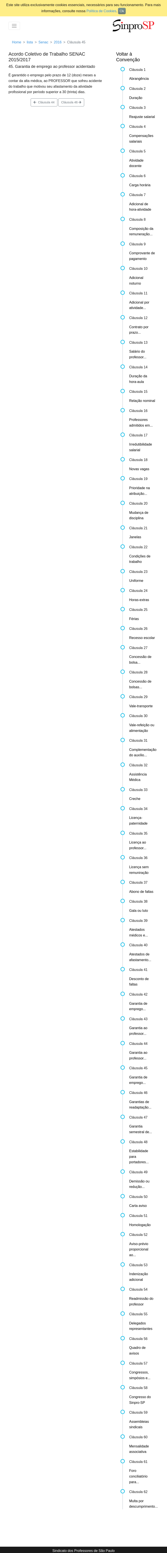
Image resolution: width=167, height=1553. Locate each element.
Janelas (135, 537)
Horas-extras (139, 600)
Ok (122, 11)
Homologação (140, 1225)
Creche (134, 799)
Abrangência (139, 78)
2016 (58, 42)
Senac (43, 42)
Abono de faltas (141, 892)
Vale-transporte (141, 706)
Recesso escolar (142, 638)
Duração (135, 98)
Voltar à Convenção (128, 56)
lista (30, 42)
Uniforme (136, 581)
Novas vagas (139, 469)
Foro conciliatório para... (138, 1476)
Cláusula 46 (71, 102)
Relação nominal (142, 401)
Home (16, 42)
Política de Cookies (101, 11)
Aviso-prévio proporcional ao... (138, 1249)
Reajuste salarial (142, 117)
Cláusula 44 (44, 102)
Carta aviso (138, 1206)
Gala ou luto (138, 910)
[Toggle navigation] (14, 26)
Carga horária (139, 185)
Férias (134, 619)
